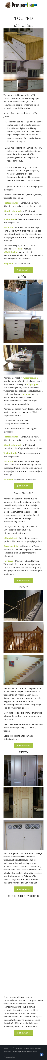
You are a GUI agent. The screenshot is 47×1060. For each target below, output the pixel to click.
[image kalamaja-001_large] (24, 802)
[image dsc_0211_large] (24, 295)
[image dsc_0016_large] (24, 76)
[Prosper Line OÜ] (19, 5)
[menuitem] (40, 5)
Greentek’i (18, 248)
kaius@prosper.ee (31, 1051)
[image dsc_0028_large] (24, 606)
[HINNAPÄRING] (23, 270)
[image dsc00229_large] (24, 771)
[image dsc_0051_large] (24, 637)
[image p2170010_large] (24, 327)
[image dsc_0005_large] (24, 44)
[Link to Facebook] (41, 1056)
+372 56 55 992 (14, 1051)
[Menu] (40, 5)
